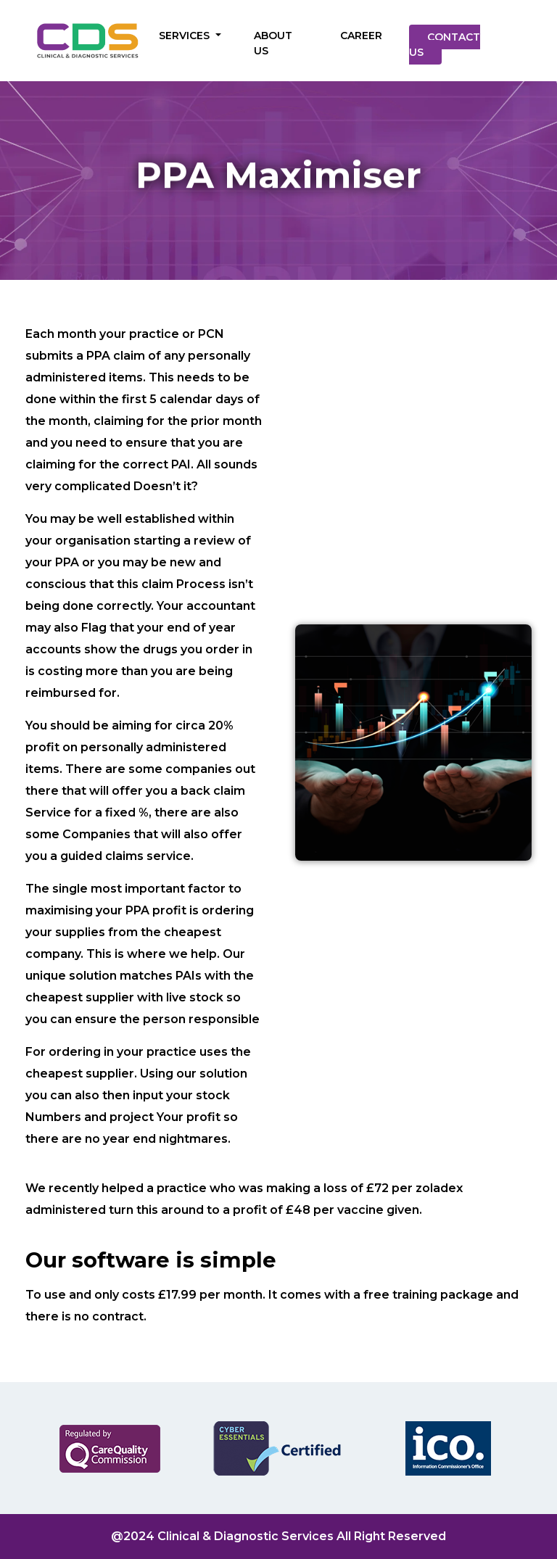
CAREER (361, 35)
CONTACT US (444, 44)
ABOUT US (273, 43)
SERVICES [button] (186, 35)
